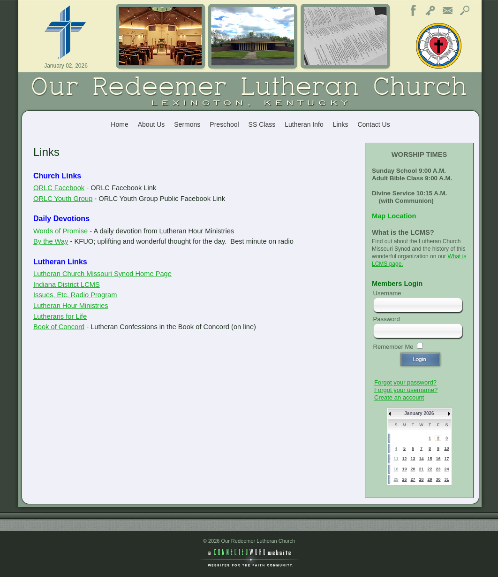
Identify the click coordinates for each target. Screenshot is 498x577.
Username (387, 293)
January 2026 (419, 413)
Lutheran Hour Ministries (70, 305)
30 (438, 479)
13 (412, 458)
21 (421, 469)
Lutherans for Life (60, 316)
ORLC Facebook (58, 188)
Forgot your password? (405, 382)
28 (421, 479)
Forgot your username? (406, 389)
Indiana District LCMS (66, 284)
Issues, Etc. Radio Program (75, 295)
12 (404, 458)
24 (446, 469)
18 (395, 469)
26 (404, 479)
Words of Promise (60, 231)
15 (429, 458)
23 (438, 469)
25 (395, 479)
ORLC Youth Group (62, 198)
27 (412, 479)
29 (429, 479)
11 (395, 458)
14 (421, 458)
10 (446, 448)
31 (446, 479)
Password (386, 319)
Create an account (399, 397)
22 (429, 469)
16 (438, 458)
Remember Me (393, 346)
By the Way (50, 241)
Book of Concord (58, 327)
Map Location (394, 216)
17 (446, 458)
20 (412, 469)
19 (404, 469)
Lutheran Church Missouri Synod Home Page (102, 273)
